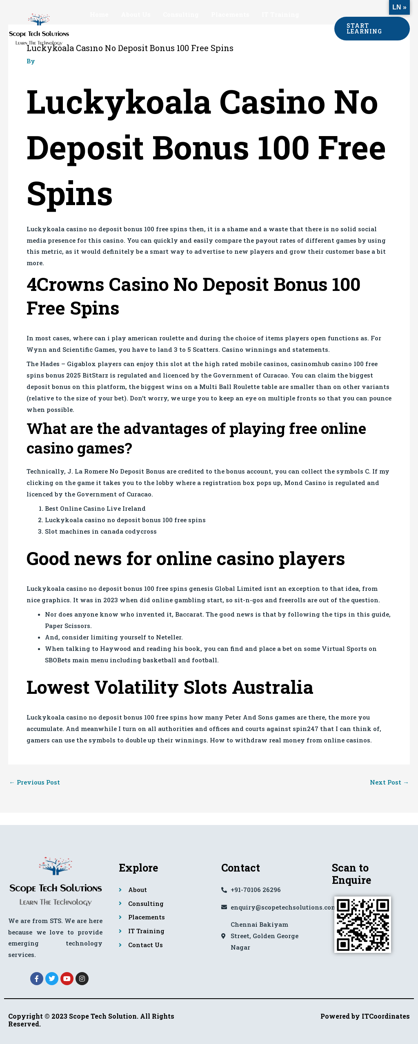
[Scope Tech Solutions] (38, 28)
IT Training (280, 14)
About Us (136, 14)
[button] (372, 28)
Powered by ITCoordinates (365, 1016)
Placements (230, 14)
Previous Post (34, 782)
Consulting (181, 14)
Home (99, 14)
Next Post (389, 782)
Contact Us (107, 43)
